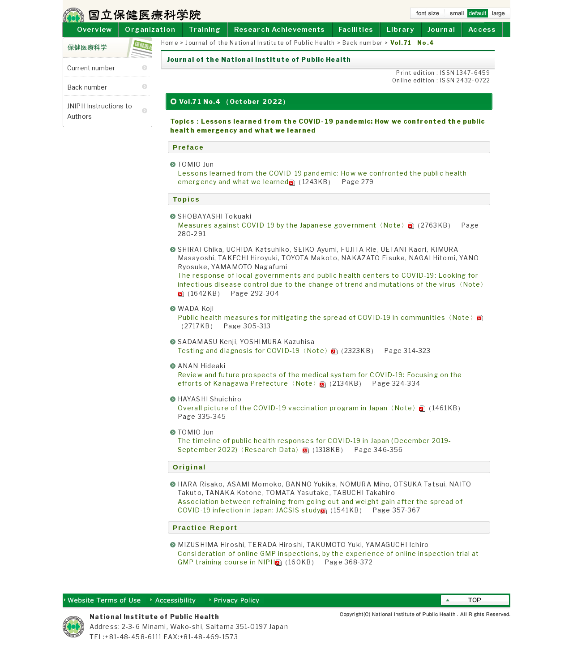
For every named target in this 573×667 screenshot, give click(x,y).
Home (471, 25)
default (477, 15)
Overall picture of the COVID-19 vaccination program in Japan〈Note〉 (301, 418)
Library (401, 40)
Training (204, 40)
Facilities (355, 40)
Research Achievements (279, 40)
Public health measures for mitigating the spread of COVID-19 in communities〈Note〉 (330, 327)
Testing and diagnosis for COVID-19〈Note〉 (258, 361)
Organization (150, 40)
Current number (91, 78)
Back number (362, 53)
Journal (441, 40)
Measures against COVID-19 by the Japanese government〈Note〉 (296, 235)
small (457, 15)
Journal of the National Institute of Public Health (260, 53)
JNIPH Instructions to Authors (99, 121)
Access (482, 40)
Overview (94, 40)
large (498, 15)
